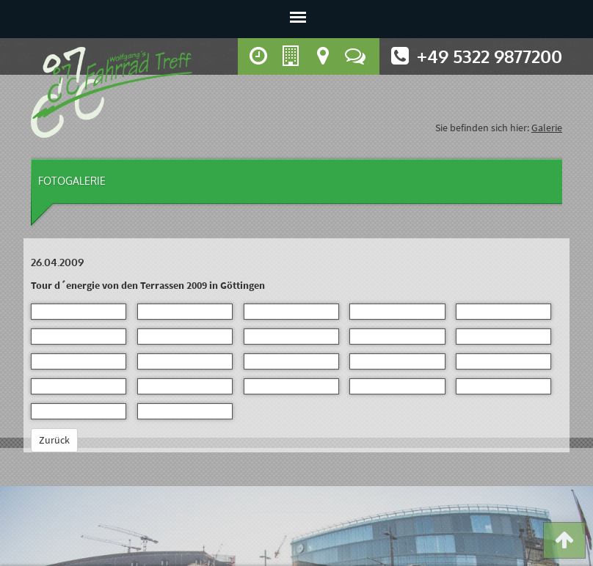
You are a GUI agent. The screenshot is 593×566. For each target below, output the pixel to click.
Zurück (54, 439)
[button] (564, 543)
